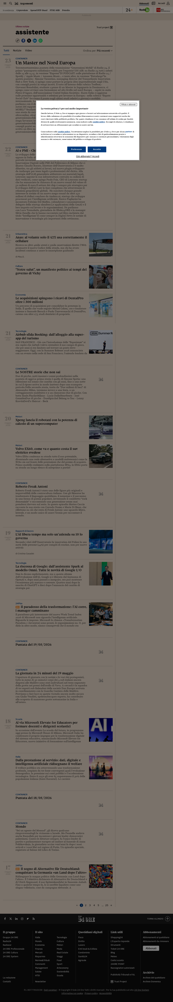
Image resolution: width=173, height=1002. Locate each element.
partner (128, 132)
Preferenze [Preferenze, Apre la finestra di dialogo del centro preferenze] (76, 149)
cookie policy (99, 122)
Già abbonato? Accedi (87, 156)
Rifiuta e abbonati (128, 104)
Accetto (97, 149)
